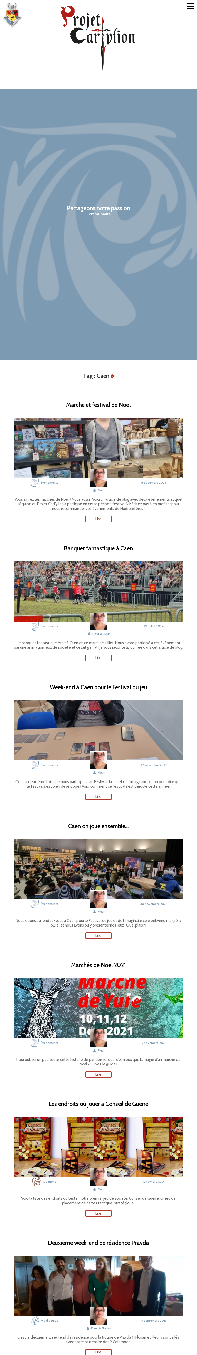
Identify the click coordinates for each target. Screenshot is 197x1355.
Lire (98, 519)
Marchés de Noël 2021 (98, 965)
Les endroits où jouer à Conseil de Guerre (98, 1104)
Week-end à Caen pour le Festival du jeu (98, 687)
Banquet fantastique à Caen (98, 548)
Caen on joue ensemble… (98, 826)
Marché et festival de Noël (98, 405)
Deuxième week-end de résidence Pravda (98, 1242)
